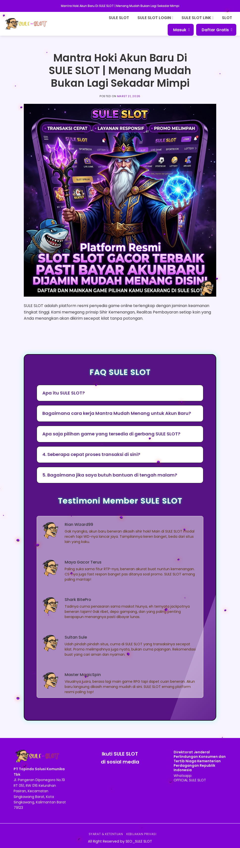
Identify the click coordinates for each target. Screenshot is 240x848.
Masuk (181, 30)
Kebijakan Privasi (141, 834)
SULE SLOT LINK (197, 18)
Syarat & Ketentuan (106, 834)
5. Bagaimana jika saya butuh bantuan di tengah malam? (109, 475)
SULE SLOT (119, 18)
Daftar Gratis (217, 30)
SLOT (227, 18)
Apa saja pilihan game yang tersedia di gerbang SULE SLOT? (111, 434)
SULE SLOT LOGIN (155, 18)
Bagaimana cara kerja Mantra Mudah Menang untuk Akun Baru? (116, 413)
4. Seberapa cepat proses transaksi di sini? (91, 454)
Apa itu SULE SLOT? (63, 393)
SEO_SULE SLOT (139, 841)
